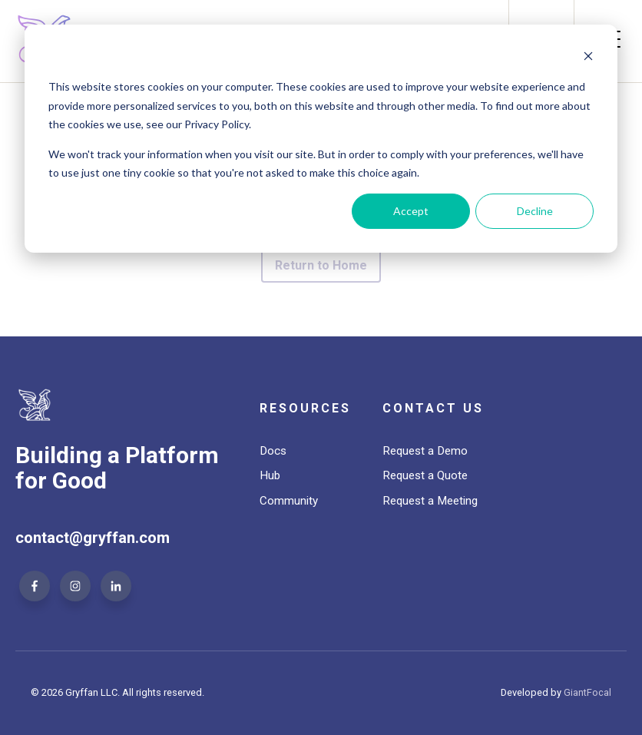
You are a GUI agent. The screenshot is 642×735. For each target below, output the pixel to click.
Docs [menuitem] (273, 451)
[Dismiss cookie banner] (588, 58)
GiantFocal (587, 692)
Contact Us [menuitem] (433, 408)
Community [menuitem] (289, 501)
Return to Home (321, 265)
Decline (535, 210)
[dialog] (321, 139)
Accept (411, 210)
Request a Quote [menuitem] (425, 475)
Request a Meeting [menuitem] (430, 501)
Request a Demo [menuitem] (425, 451)
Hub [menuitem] (270, 475)
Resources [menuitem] (305, 408)
